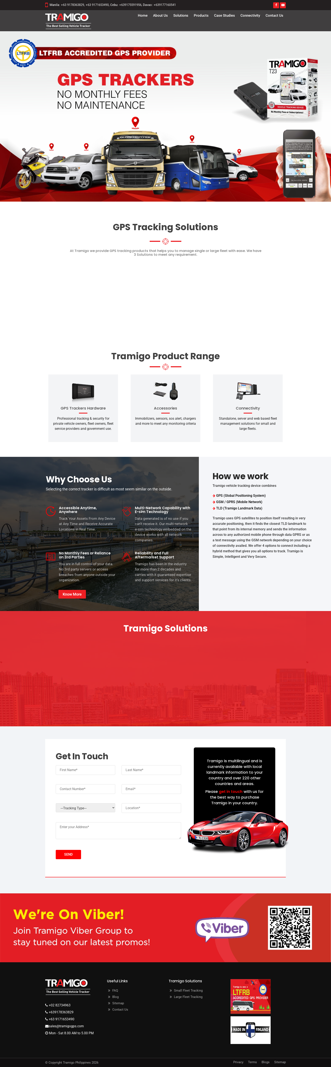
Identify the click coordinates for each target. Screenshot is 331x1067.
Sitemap (118, 1003)
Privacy (238, 1062)
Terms (252, 1062)
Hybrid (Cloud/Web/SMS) (200, 297)
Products (201, 15)
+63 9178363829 (72, 5)
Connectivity (250, 15)
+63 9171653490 (97, 5)
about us (160, 15)
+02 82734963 (59, 1005)
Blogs (266, 1062)
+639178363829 (60, 1012)
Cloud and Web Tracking (135, 297)
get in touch (231, 791)
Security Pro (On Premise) (73, 297)
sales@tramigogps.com (66, 1026)
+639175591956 (130, 5)
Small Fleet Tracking (188, 990)
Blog (115, 997)
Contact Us (274, 15)
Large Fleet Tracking (188, 997)
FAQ (115, 990)
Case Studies (224, 15)
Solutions (180, 15)
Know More (72, 594)
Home (143, 15)
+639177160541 (165, 5)
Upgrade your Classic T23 (258, 297)
